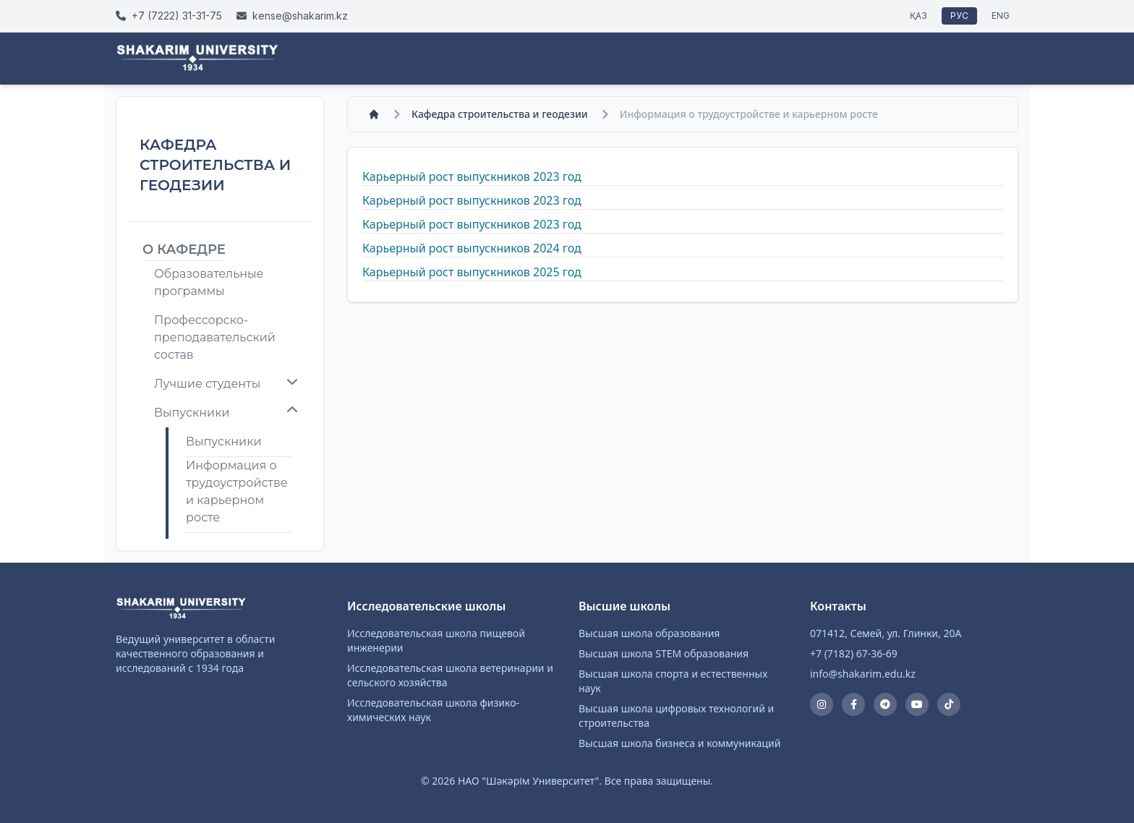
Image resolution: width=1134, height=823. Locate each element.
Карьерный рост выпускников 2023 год (471, 176)
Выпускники (223, 441)
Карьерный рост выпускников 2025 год (471, 272)
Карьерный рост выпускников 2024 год (471, 248)
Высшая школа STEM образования (664, 653)
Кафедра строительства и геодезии (500, 114)
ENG (1001, 15)
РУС (959, 15)
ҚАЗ (918, 15)
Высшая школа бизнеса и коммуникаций (679, 743)
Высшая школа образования (649, 633)
